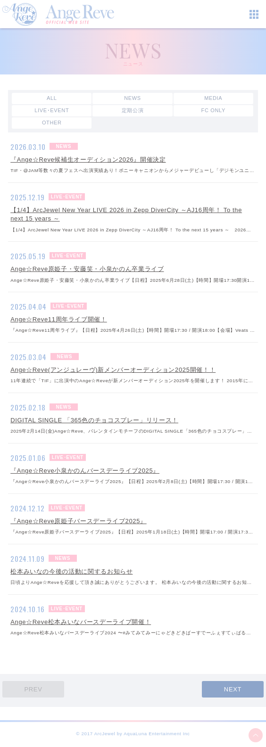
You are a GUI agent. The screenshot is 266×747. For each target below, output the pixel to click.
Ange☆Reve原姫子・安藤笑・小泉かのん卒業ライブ (87, 268)
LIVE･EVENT (51, 110)
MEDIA (213, 98)
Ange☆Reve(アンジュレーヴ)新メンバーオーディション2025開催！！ (113, 369)
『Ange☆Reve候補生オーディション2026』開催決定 (88, 159)
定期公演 (133, 110)
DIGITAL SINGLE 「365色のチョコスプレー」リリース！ (94, 420)
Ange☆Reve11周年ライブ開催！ (58, 319)
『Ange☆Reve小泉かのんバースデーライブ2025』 (84, 470)
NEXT (232, 689)
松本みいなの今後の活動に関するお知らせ (71, 571)
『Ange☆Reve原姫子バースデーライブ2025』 (78, 521)
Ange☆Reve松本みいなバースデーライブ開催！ (80, 621)
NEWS (132, 98)
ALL (52, 98)
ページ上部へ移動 (256, 735)
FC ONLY (213, 110)
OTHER (52, 122)
